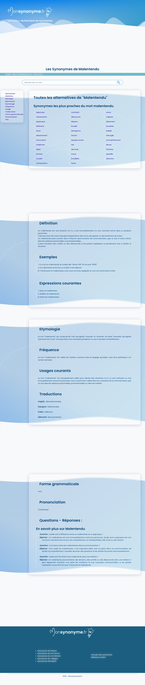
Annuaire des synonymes (101, 654)
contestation (41, 163)
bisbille (109, 131)
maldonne (40, 144)
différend (40, 126)
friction (74, 135)
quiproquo (40, 112)
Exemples (9, 99)
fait (72, 144)
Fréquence (9, 106)
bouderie (110, 126)
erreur (108, 112)
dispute (74, 121)
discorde (75, 149)
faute (73, 163)
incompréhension (113, 140)
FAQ (7, 119)
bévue (108, 144)
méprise (109, 117)
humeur (39, 154)
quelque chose (77, 140)
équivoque (40, 121)
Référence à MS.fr (98, 657)
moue (73, 154)
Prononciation (11, 117)
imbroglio (110, 135)
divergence (76, 131)
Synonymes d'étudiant (46, 661)
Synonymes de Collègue (47, 658)
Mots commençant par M (22, 74)
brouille (74, 126)
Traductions (10, 111)
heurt (38, 131)
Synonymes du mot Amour (48, 653)
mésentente (41, 117)
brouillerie (75, 158)
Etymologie (10, 104)
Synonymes (10, 93)
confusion (75, 112)
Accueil (8, 74)
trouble (39, 158)
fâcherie (109, 149)
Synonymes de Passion (47, 651)
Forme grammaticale (14, 114)
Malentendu (37, 74)
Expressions (10, 101)
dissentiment (41, 135)
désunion (110, 158)
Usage (8, 109)
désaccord (75, 117)
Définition (9, 96)
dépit (38, 149)
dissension (110, 121)
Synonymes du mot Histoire (49, 656)
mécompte (41, 140)
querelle (109, 154)
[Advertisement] (72, 50)
